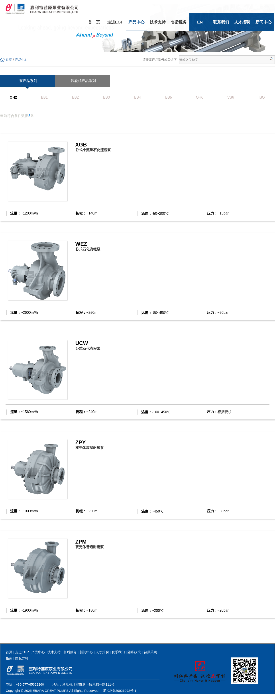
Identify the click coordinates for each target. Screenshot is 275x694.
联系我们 (221, 22)
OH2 (13, 97)
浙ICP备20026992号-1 (119, 690)
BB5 (168, 97)
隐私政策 (134, 652)
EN (200, 22)
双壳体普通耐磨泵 (89, 547)
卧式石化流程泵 (87, 249)
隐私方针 (21, 658)
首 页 (94, 22)
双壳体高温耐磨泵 (89, 448)
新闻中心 (263, 22)
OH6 (199, 97)
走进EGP (115, 22)
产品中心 (136, 22)
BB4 (137, 97)
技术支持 (158, 22)
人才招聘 (242, 22)
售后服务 (179, 22)
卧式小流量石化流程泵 (93, 150)
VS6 (230, 97)
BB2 (75, 97)
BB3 (106, 97)
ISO (262, 97)
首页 (9, 59)
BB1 (44, 97)
